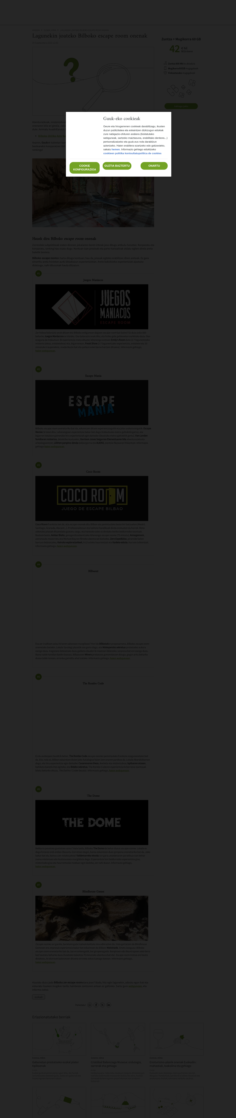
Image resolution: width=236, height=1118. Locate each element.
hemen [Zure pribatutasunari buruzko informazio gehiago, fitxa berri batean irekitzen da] (116, 149)
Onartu (154, 165)
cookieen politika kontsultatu (120, 153)
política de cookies (150, 153)
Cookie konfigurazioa (84, 167)
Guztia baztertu (117, 165)
